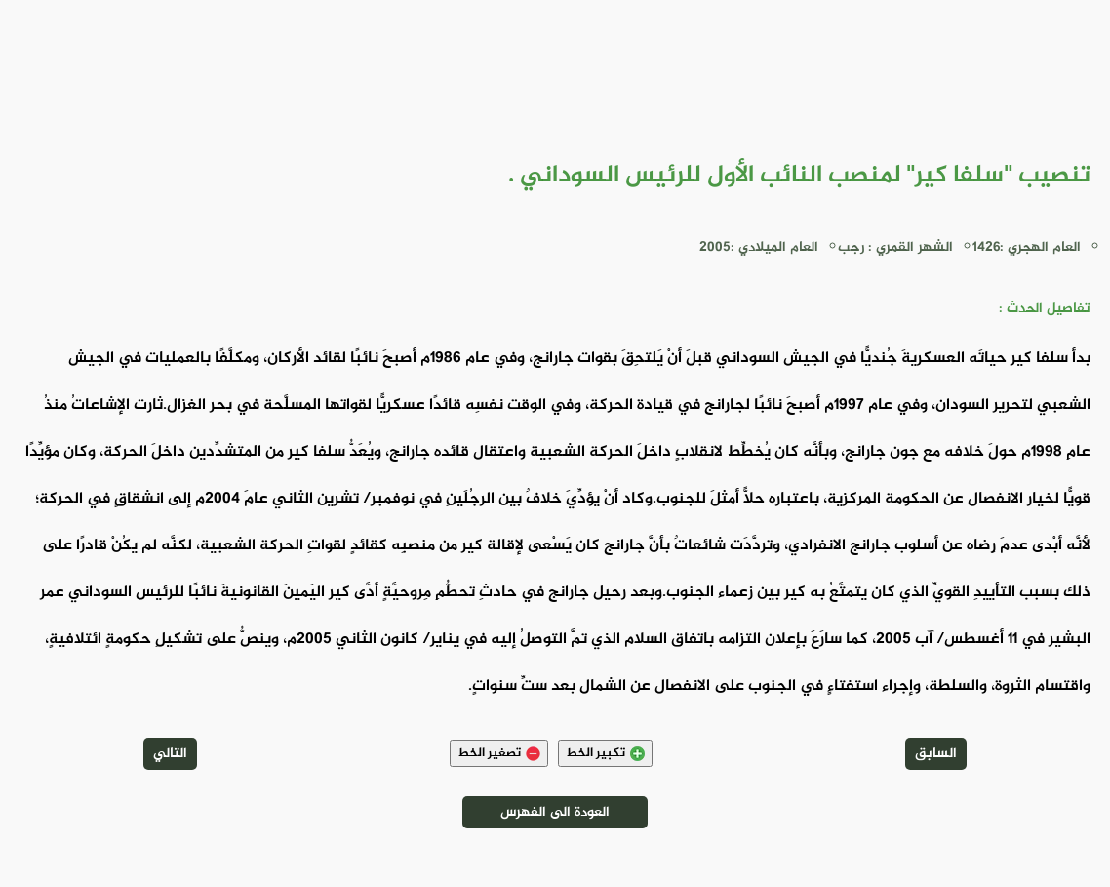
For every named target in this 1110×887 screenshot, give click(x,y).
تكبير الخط (605, 753)
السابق (936, 754)
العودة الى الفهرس (555, 812)
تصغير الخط (498, 753)
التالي (170, 754)
